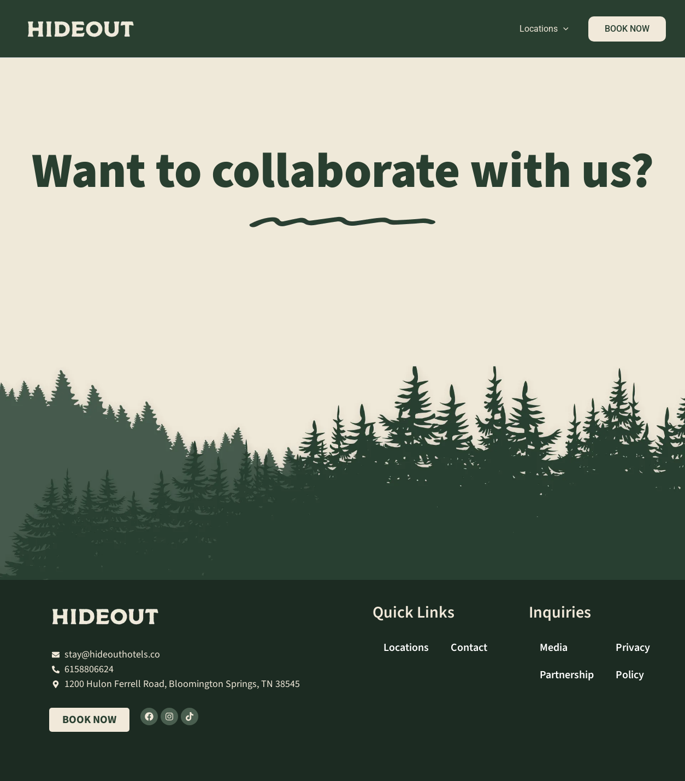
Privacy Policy (633, 661)
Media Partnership (567, 661)
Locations (544, 29)
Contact (469, 647)
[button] (563, 29)
